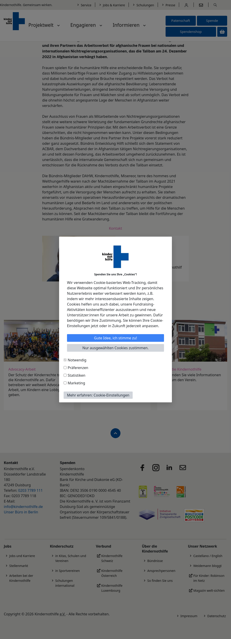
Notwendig (77, 360)
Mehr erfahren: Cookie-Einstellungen (98, 395)
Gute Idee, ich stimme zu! (115, 337)
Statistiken (76, 375)
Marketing (76, 383)
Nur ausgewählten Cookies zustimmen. (115, 347)
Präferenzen (78, 367)
